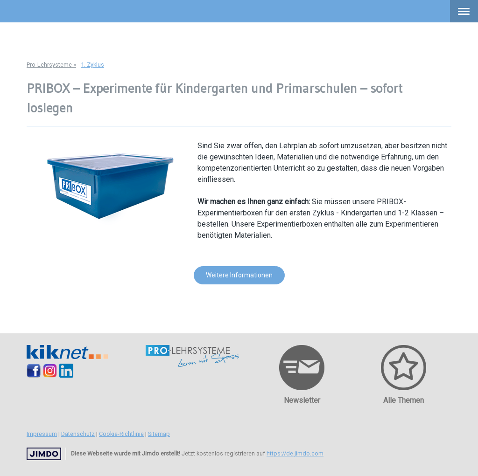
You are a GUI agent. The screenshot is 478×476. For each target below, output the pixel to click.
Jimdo (44, 454)
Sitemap (159, 433)
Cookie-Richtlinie (121, 433)
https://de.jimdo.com (295, 453)
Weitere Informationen (239, 275)
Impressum (42, 433)
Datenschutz (78, 433)
